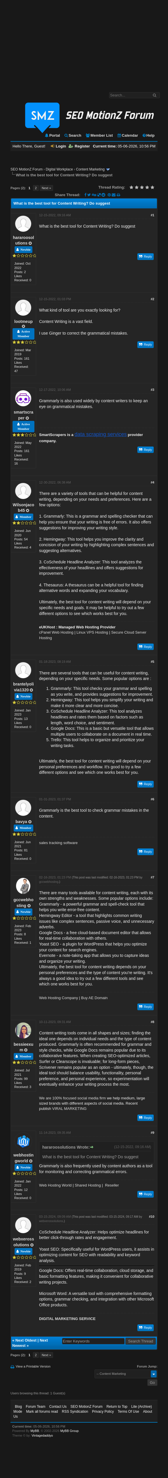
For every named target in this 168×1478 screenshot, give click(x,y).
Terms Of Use (128, 1412)
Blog (18, 1407)
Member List (99, 135)
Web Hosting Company (58, 998)
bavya (21, 821)
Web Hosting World (55, 1185)
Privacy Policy (103, 1412)
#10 (151, 1216)
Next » (46, 188)
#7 (152, 877)
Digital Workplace (59, 169)
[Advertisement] (84, 43)
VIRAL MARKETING (69, 1108)
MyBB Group (69, 1431)
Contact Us (57, 1407)
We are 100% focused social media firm (72, 1098)
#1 (152, 215)
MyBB (34, 1431)
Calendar (127, 135)
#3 (152, 389)
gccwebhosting (48, 881)
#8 (152, 1022)
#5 (152, 661)
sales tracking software (58, 843)
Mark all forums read (42, 1412)
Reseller (112, 1185)
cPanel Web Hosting (56, 632)
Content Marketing (90, 169)
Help (148, 135)
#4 (152, 482)
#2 (152, 299)
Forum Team (35, 1407)
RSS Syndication (75, 1412)
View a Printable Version (33, 1366)
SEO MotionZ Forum (26, 169)
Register (79, 146)
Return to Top (116, 1407)
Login (58, 146)
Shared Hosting (88, 1185)
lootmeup (23, 321)
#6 (152, 799)
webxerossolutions (51, 1221)
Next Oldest (25, 1340)
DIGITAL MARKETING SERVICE (67, 1319)
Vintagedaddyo (42, 1435)
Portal (52, 135)
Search (72, 135)
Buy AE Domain (94, 998)
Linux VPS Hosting (92, 632)
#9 (152, 1132)
